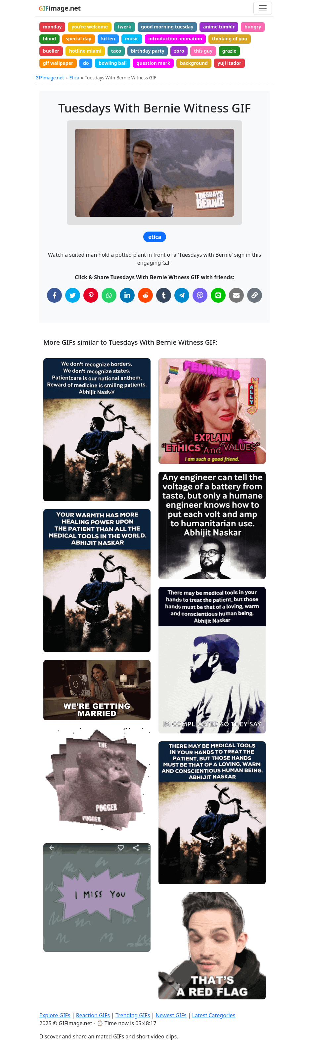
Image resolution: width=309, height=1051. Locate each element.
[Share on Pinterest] (90, 295)
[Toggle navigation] (262, 8)
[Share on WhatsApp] (109, 295)
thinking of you (229, 38)
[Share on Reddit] (145, 295)
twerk (124, 26)
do (86, 63)
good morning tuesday (167, 26)
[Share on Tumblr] (163, 295)
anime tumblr (219, 26)
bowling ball (113, 63)
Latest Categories (214, 1015)
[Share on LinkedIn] (127, 295)
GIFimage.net (49, 77)
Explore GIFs (54, 1015)
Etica (74, 77)
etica (154, 237)
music (132, 38)
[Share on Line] (218, 295)
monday (52, 26)
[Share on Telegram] (181, 295)
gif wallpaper (58, 63)
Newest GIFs (170, 1015)
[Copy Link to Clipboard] (254, 295)
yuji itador (230, 63)
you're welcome (89, 26)
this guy (203, 51)
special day (78, 38)
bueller (51, 51)
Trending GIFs (132, 1015)
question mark (153, 63)
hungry (252, 26)
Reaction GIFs (93, 1015)
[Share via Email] (236, 295)
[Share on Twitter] (72, 295)
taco (116, 51)
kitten (108, 38)
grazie (229, 51)
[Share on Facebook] (54, 295)
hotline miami (85, 51)
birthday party (147, 51)
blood (49, 38)
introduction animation (175, 38)
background (194, 63)
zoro (179, 51)
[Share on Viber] (200, 295)
